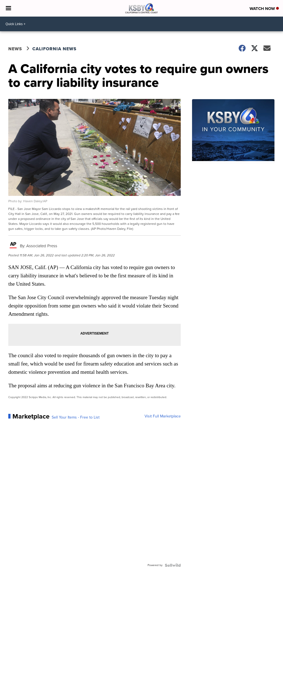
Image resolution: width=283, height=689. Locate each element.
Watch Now (264, 9)
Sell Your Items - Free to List (75, 417)
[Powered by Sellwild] (173, 565)
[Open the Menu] (8, 8)
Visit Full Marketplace (163, 416)
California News (54, 49)
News (15, 49)
